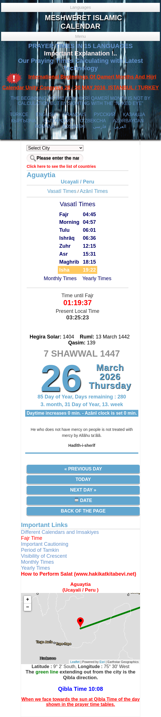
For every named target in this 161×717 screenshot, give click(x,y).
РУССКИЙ (104, 114)
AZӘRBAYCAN (128, 120)
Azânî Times (94, 191)
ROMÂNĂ (45, 126)
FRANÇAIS (74, 114)
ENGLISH (46, 114)
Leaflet (75, 662)
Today (83, 479)
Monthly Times (60, 278)
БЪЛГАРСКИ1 (57, 120)
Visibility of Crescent (44, 556)
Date (83, 500)
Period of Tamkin (40, 550)
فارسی (99, 126)
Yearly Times (96, 278)
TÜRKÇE (19, 114)
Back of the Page (83, 511)
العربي (120, 126)
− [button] (27, 607)
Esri (102, 662)
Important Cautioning (44, 544)
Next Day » (83, 489)
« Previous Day (83, 468)
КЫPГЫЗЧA (23, 120)
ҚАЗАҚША (134, 114)
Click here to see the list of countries (61, 166)
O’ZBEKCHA (93, 120)
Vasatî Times (62, 191)
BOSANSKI (74, 126)
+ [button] (27, 599)
